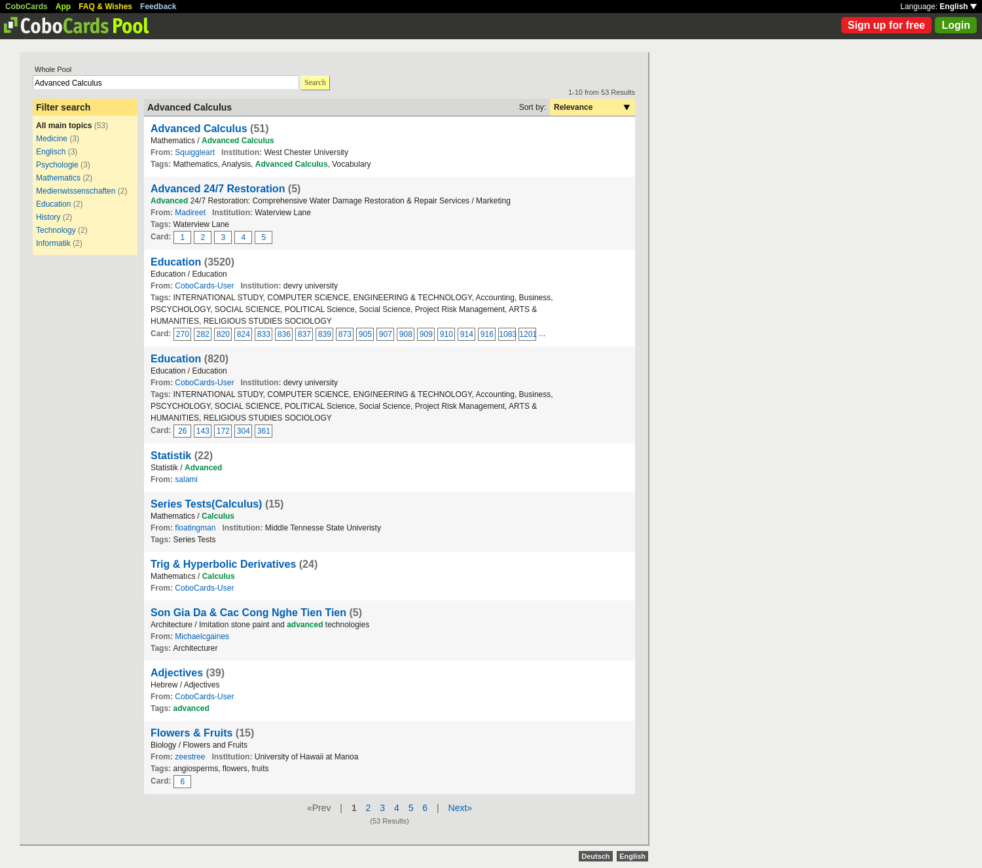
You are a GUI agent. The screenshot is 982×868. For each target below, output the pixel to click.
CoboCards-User (204, 285)
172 (223, 431)
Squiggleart (195, 152)
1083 (507, 334)
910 (446, 334)
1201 (527, 334)
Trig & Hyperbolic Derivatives (223, 564)
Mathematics (58, 177)
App (63, 6)
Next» (460, 808)
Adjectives (177, 672)
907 (385, 334)
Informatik (53, 243)
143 (202, 431)
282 (202, 334)
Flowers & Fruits (193, 732)
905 (365, 334)
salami (186, 479)
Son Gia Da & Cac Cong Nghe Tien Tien (248, 612)
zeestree (190, 756)
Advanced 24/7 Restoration (218, 188)
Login (955, 25)
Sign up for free (886, 25)
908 (405, 334)
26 (182, 431)
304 (243, 431)
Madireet (190, 212)
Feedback (158, 6)
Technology (56, 230)
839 (324, 334)
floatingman (195, 527)
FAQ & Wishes (105, 6)
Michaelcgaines (202, 636)
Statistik (171, 455)
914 (466, 334)
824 (243, 334)
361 (263, 431)
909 (426, 334)
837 (304, 334)
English (958, 6)
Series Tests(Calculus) (206, 504)
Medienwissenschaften (75, 191)
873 (345, 334)
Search (315, 82)
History (48, 217)
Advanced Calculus (199, 128)
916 (487, 334)
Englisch (50, 151)
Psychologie (58, 164)
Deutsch (595, 856)
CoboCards (26, 6)
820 (223, 334)
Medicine (51, 138)
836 (284, 334)
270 (182, 334)
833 (263, 334)
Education (53, 204)
